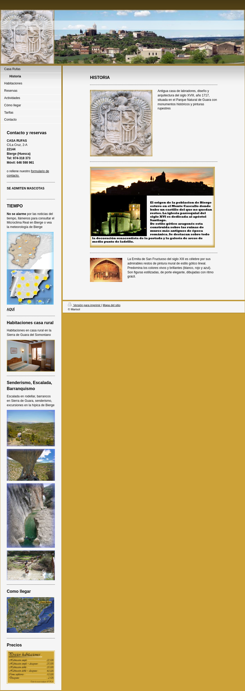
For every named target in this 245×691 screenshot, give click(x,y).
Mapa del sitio (111, 305)
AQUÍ (11, 309)
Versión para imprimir (84, 305)
